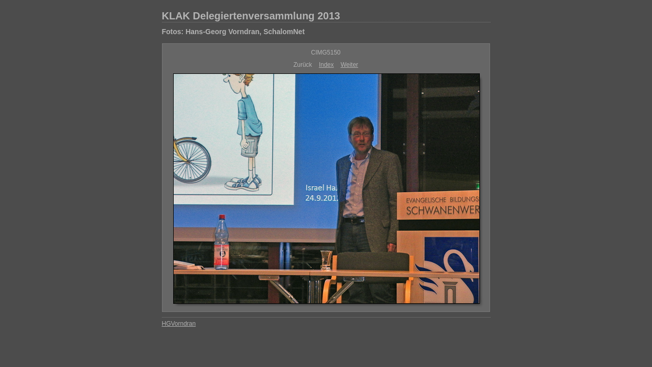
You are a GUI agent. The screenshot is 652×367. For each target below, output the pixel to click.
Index (326, 64)
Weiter (349, 64)
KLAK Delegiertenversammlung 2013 (251, 15)
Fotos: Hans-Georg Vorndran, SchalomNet (233, 32)
